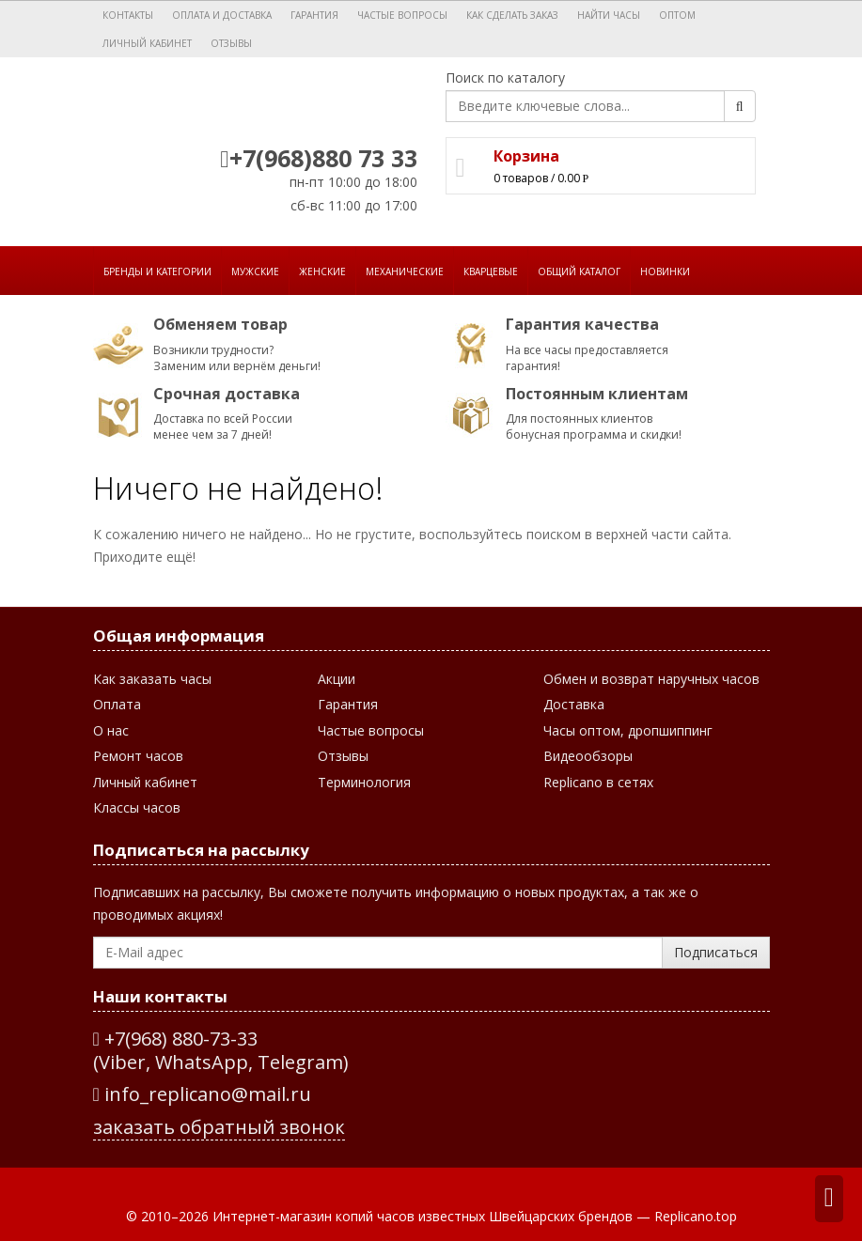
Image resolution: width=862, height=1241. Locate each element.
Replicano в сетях (598, 782)
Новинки (665, 271)
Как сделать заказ (512, 15)
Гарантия (314, 15)
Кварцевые (490, 271)
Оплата (117, 704)
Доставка (573, 704)
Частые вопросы (402, 15)
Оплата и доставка (222, 15)
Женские (322, 271)
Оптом (677, 15)
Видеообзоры (588, 756)
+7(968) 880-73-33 (181, 1038)
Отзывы (231, 43)
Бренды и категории (157, 271)
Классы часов (136, 807)
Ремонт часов (138, 756)
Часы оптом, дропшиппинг (628, 730)
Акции (336, 679)
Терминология (364, 782)
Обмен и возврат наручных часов (651, 679)
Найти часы (608, 15)
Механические (405, 271)
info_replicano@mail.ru (202, 1094)
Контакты (127, 15)
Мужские (255, 271)
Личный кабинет (147, 43)
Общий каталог (579, 271)
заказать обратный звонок (219, 1127)
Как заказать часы (152, 679)
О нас (111, 730)
